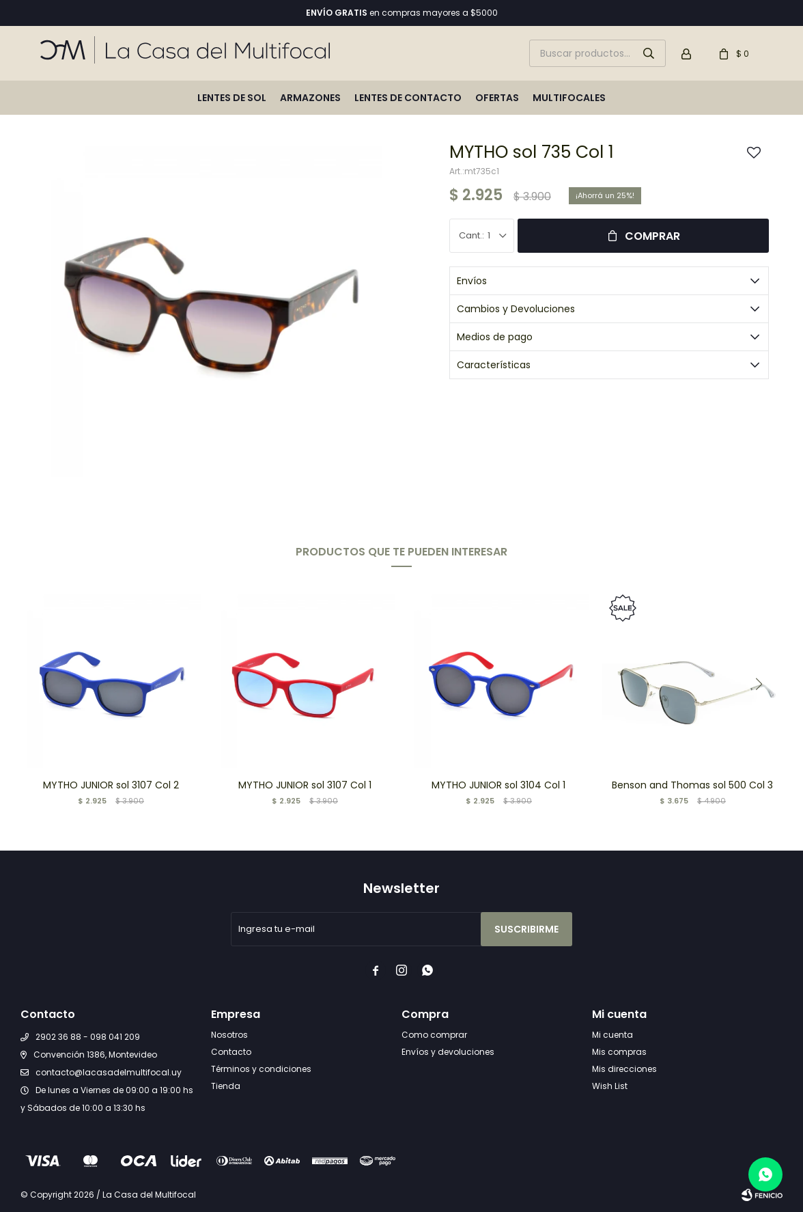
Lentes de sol (231, 98)
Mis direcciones (624, 1069)
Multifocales (569, 98)
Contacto (231, 1052)
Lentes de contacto (408, 98)
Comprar (652, 236)
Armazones (310, 98)
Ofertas (497, 98)
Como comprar (434, 1035)
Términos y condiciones (261, 1069)
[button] (759, 684)
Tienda (225, 1086)
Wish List (610, 1086)
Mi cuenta (612, 1035)
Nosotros (229, 1035)
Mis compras (619, 1052)
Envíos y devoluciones (448, 1052)
